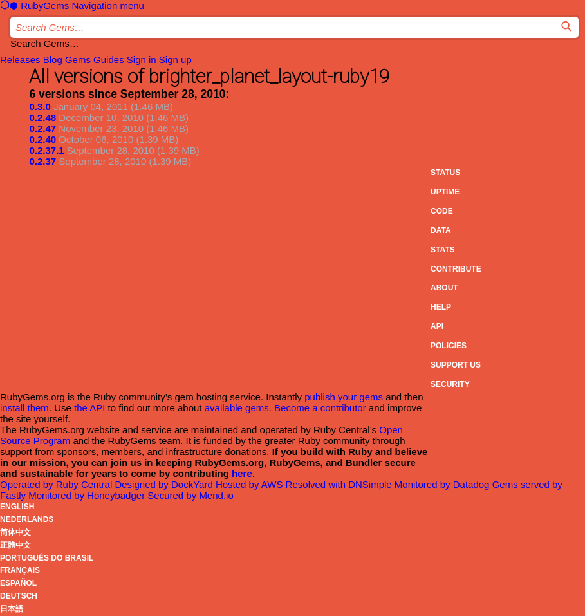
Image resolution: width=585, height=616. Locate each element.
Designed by (165, 484)
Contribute (456, 269)
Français (20, 570)
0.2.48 (42, 117)
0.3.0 (39, 106)
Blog (52, 59)
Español (18, 583)
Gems (78, 59)
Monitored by (443, 484)
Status (445, 172)
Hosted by (251, 484)
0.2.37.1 (46, 150)
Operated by (57, 484)
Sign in (141, 59)
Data (441, 230)
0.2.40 (42, 139)
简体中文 (15, 532)
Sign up (175, 59)
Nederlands (26, 519)
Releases (20, 59)
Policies (449, 345)
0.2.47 (42, 128)
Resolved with (340, 484)
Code (442, 211)
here (242, 473)
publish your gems (343, 396)
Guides (108, 59)
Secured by (190, 495)
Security (450, 384)
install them (24, 407)
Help (441, 307)
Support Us (456, 364)
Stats (443, 249)
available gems (237, 407)
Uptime (445, 191)
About (444, 287)
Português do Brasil (46, 558)
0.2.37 (42, 161)
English (17, 506)
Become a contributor (320, 407)
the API (89, 407)
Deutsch (18, 596)
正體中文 (15, 545)
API (437, 326)
